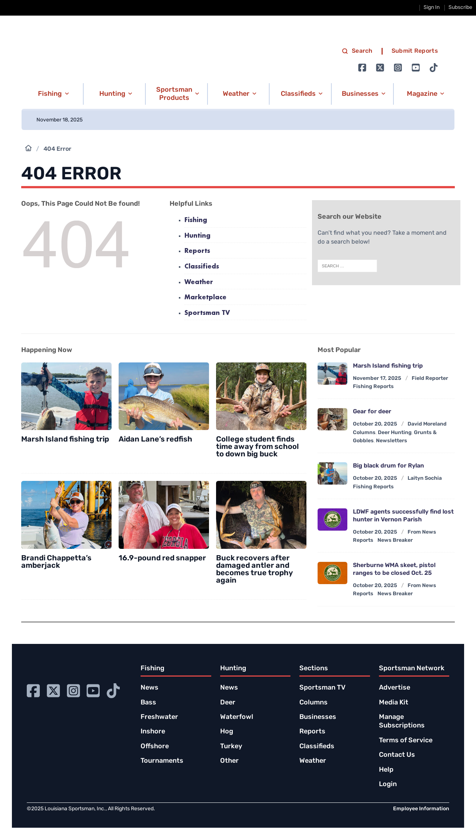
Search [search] (357, 51)
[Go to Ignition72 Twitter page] (380, 67)
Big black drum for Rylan (388, 466)
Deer (227, 702)
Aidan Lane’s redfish (155, 439)
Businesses (317, 717)
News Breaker (395, 540)
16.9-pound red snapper (162, 558)
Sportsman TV (207, 313)
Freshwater (159, 717)
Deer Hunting (395, 433)
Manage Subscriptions (402, 721)
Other (229, 761)
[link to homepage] (100, 60)
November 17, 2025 (377, 378)
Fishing (195, 220)
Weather (198, 282)
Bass (148, 702)
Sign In (432, 7)
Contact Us (397, 755)
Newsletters (391, 441)
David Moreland (427, 424)
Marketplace (205, 297)
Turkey (231, 746)
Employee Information (421, 809)
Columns (364, 433)
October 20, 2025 (375, 424)
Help (386, 770)
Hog (226, 731)
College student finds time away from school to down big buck (257, 447)
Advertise (394, 687)
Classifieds (201, 267)
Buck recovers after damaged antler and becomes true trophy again (254, 569)
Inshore (153, 731)
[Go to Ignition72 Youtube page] (415, 67)
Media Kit (393, 702)
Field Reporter (430, 378)
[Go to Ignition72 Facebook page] (362, 67)
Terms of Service (405, 740)
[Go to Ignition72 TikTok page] (433, 67)
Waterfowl (236, 717)
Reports (197, 251)
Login (388, 784)
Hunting (197, 236)
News (149, 687)
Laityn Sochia (425, 478)
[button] (52, 94)
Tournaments (162, 761)
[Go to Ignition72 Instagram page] (397, 67)
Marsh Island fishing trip (65, 439)
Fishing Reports (373, 387)
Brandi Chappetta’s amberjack (56, 562)
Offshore (155, 746)
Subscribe (460, 7)
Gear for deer (372, 412)
